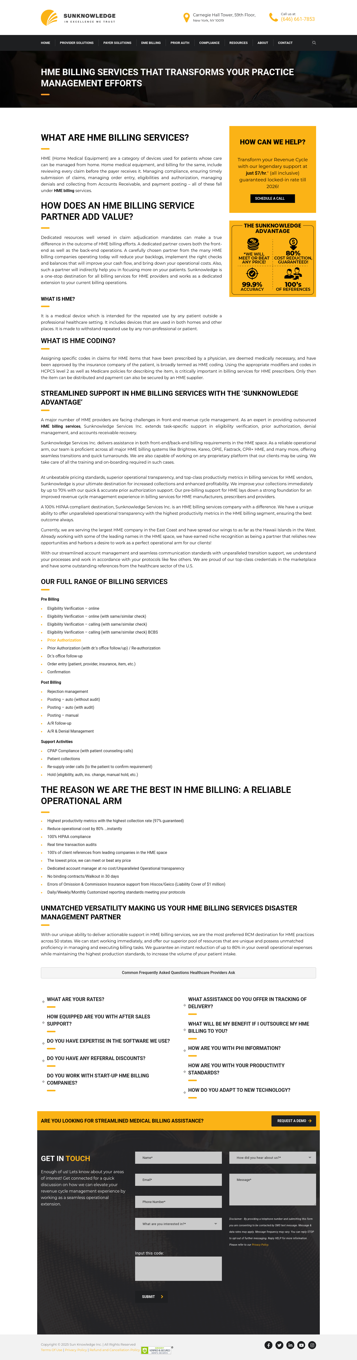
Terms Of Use (51, 1350)
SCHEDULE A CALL (270, 198)
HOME (45, 43)
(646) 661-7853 (298, 19)
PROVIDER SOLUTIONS (77, 43)
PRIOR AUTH (180, 43)
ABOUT (263, 43)
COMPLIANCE (209, 43)
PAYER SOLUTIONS (117, 43)
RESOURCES (239, 43)
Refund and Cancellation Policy (114, 1350)
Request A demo (294, 1121)
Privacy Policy (260, 1244)
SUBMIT (152, 1297)
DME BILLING (151, 43)
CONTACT (285, 43)
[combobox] (178, 1224)
